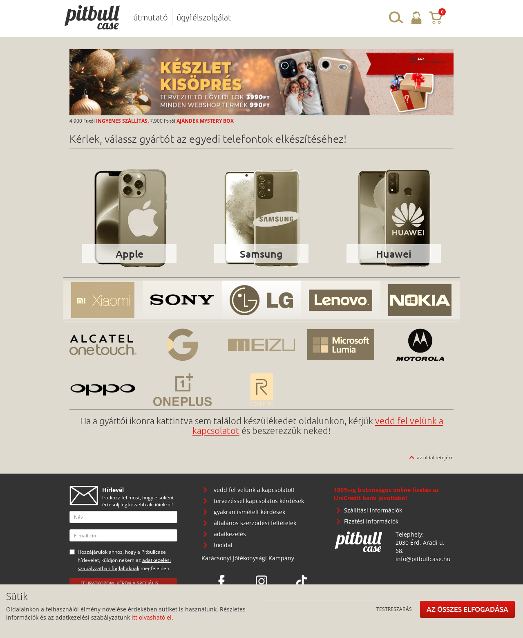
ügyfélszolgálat (204, 17)
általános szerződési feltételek (255, 523)
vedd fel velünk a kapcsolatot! (254, 490)
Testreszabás (394, 609)
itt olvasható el (152, 617)
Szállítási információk (373, 510)
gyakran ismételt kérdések (249, 512)
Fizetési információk (371, 521)
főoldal (223, 545)
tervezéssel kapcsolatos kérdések (259, 501)
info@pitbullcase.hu (423, 559)
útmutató (150, 17)
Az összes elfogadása (467, 609)
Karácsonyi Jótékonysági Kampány (247, 558)
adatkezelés (230, 534)
